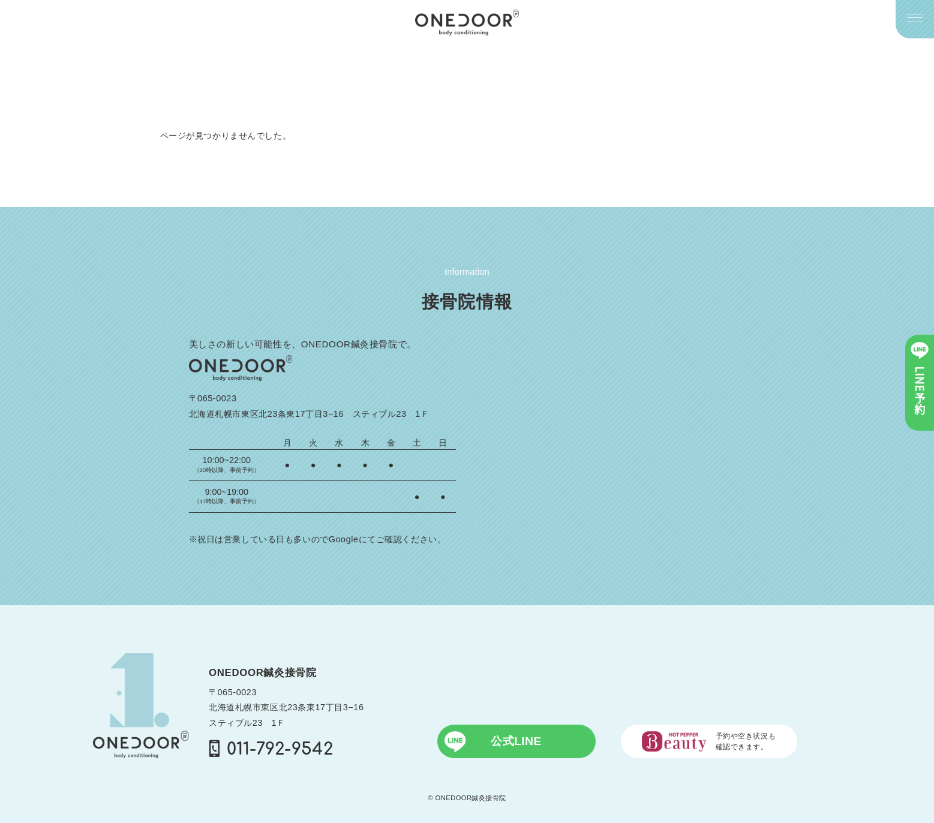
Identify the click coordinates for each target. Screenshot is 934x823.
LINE (920, 379)
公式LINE (493, 741)
